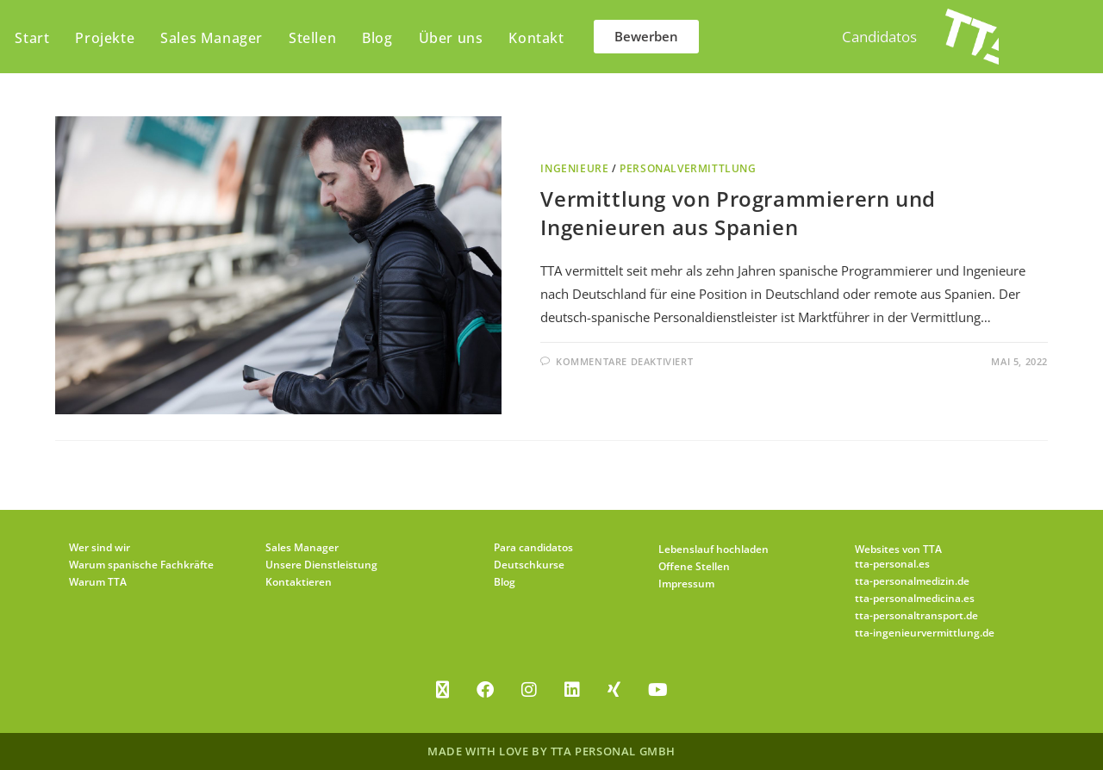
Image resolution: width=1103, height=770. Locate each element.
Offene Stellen (694, 566)
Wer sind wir (99, 547)
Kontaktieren (298, 581)
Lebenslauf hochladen (713, 549)
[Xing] (614, 690)
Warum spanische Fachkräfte (141, 564)
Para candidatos (533, 547)
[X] (442, 690)
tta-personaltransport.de (916, 615)
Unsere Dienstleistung (321, 564)
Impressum (686, 583)
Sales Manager (302, 547)
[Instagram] (529, 690)
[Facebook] (485, 690)
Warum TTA (98, 581)
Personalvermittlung (688, 168)
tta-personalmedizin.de (912, 581)
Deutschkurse (529, 564)
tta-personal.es (892, 563)
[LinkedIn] (572, 690)
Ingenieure (574, 168)
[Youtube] (657, 690)
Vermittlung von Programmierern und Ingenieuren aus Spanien (737, 213)
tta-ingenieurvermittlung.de (924, 632)
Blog (504, 581)
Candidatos (879, 37)
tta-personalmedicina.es (915, 598)
